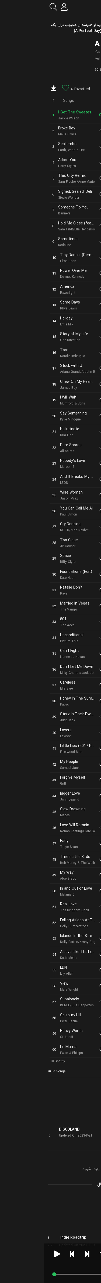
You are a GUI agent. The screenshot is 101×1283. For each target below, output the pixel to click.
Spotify (16, 1061)
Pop (53, 52)
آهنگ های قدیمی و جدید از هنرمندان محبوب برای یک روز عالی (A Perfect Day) (51, 28)
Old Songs (14, 1071)
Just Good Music (73, 1237)
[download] (9, 89)
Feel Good (58, 59)
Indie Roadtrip (29, 1237)
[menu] (92, 7)
